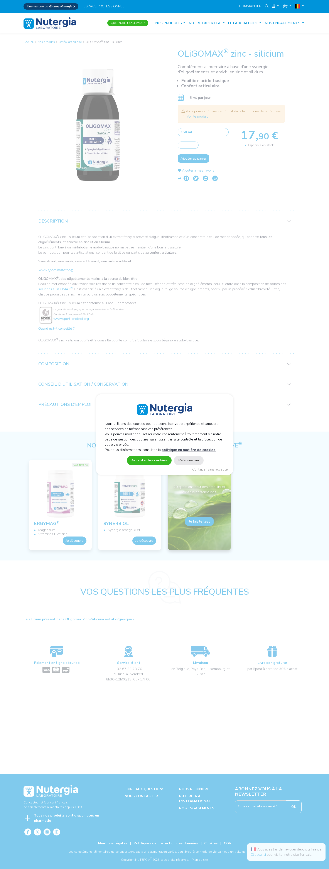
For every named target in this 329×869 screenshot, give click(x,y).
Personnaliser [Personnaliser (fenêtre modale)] (188, 460)
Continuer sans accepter (210, 469)
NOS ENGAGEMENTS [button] (283, 23)
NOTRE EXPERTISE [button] (205, 23)
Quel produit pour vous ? (128, 23)
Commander (250, 6)
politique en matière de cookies (189, 449)
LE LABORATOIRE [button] (243, 23)
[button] (275, 6)
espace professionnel (104, 6)
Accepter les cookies (149, 460)
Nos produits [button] (169, 23)
